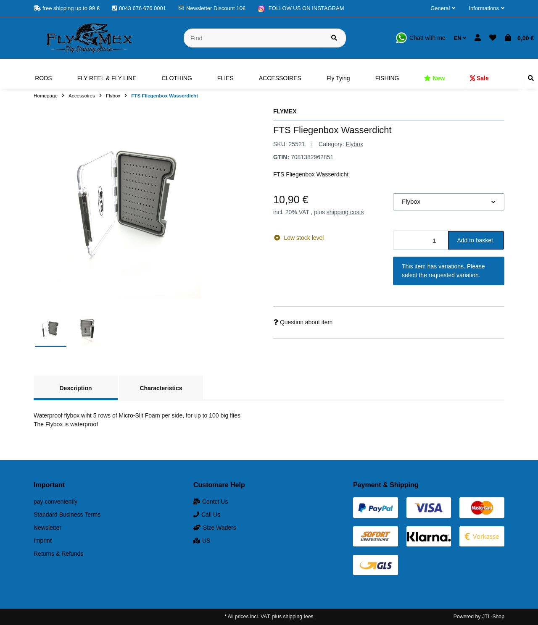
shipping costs (345, 212)
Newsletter (47, 527)
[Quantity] (420, 240)
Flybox (354, 144)
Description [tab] (75, 388)
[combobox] (448, 201)
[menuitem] (43, 78)
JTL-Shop (493, 617)
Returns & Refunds (58, 553)
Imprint (43, 540)
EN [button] (460, 38)
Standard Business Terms (67, 514)
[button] (443, 8)
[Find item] (334, 38)
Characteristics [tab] (161, 388)
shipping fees (298, 617)
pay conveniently (55, 501)
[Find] (253, 38)
